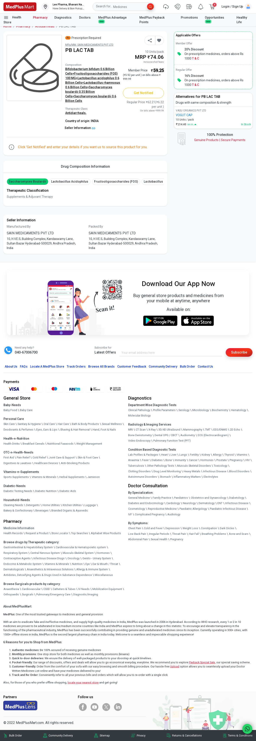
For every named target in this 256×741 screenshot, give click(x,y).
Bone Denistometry (140, 435)
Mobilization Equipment (107, 589)
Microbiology (200, 410)
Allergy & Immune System (92, 569)
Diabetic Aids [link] (67, 491)
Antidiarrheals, (75, 113)
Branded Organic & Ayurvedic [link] (69, 510)
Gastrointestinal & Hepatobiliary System (28, 547)
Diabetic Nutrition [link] (46, 491)
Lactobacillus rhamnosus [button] (162, 181)
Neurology (189, 503)
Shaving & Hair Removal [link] (75, 429)
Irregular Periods (159, 533)
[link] (19, 6)
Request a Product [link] (37, 533)
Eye (87, 564)
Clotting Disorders (139, 471)
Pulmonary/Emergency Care (53, 594)
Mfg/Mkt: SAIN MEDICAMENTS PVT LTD (89, 44)
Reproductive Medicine (162, 508)
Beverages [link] (42, 510)
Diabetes (157, 460)
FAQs (23, 366)
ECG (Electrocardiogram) (213, 435)
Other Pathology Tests (160, 465)
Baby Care (26, 410)
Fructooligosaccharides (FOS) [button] (116, 181)
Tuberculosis (136, 465)
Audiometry (187, 435)
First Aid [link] (8, 457)
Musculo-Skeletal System (78, 553)
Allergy (217, 454)
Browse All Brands (101, 366)
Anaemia (133, 460)
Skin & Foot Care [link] (88, 457)
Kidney (206, 454)
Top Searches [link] (79, 533)
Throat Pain (179, 533)
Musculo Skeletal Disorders (194, 465)
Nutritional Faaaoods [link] (60, 443)
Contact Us (205, 366)
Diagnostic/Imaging (85, 594)
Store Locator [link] (59, 533)
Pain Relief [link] (23, 457)
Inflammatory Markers (187, 476)
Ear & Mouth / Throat (105, 564)
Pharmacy (40, 17)
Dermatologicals (13, 569)
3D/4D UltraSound (169, 429)
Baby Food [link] (10, 410)
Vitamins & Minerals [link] (44, 477)
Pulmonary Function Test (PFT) (172, 440)
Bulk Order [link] (15, 735)
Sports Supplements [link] (16, 477)
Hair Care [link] (63, 424)
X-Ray (152, 429)
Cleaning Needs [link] (13, 505)
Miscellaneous (104, 575)
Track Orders (76, 366)
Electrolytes (211, 476)
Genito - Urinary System (96, 558)
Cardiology (173, 503)
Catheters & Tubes (64, 589)
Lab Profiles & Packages (143, 454)
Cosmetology (136, 508)
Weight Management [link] (89, 443)
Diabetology (236, 497)
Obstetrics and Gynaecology (208, 497)
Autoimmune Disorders (142, 476)
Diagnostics (63, 17)
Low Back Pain (137, 533)
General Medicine (139, 497)
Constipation (209, 528)
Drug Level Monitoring (167, 471)
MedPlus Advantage (112, 19)
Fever (145, 460)
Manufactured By (19, 226)
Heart (164, 454)
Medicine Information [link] (18, 528)
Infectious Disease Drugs (49, 558)
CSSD (46, 589)
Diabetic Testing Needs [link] (17, 491)
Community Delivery (163, 366)
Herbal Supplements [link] (72, 477)
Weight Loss (190, 528)
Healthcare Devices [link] (46, 463)
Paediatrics (181, 497)
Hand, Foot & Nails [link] (104, 429)
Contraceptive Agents (17, 558)
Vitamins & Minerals (56, 564)
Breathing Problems (214, 533)
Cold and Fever (153, 528)
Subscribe (239, 352)
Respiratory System (15, 553)
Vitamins (241, 454)
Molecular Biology (139, 415)
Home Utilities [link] (51, 505)
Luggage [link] (90, 505)
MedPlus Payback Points (152, 20)
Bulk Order (187, 366)
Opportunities (214, 19)
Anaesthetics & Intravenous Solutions (50, 569)
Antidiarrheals (44, 26)
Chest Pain (134, 528)
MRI (130, 429)
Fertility (194, 454)
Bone (168, 460)
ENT (219, 503)
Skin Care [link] (9, 424)
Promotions (189, 17)
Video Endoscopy (139, 440)
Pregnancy (236, 460)
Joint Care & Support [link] (62, 457)
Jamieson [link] (93, 477)
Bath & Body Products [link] (85, 424)
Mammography (192, 429)
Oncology (73, 558)
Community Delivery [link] (61, 735)
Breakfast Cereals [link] (33, 443)
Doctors (85, 17)
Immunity (180, 460)
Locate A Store (47, 366)
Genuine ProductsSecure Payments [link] (219, 140)
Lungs (183, 454)
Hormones (103, 553)
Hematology (238, 410)
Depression (172, 528)
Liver (173, 454)
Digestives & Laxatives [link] (17, 463)
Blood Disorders (239, 471)
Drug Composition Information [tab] (85, 166)
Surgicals (27, 594)
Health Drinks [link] (11, 443)
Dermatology (207, 503)
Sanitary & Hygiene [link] (29, 424)
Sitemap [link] (105, 735)
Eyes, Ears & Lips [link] (46, 429)
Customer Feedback (131, 366)
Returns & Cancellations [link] (187, 735)
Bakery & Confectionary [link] (18, 510)
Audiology (173, 514)
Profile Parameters (164, 410)
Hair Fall (194, 533)
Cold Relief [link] (39, 457)
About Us (11, 366)
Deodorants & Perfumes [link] (18, 429)
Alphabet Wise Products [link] (106, 533)
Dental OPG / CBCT (166, 435)
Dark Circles (227, 528)
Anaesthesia (11, 589)
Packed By (96, 226)
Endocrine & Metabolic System (22, 564)
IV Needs (84, 589)
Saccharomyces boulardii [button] (27, 181)
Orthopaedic (11, 594)
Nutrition (77, 564)
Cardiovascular (31, 589)
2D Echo (235, 429)
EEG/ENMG (220, 429)
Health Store (12, 19)
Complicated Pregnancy (150, 514)
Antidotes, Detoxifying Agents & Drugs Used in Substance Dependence (47, 575)
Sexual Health (159, 539)
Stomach (165, 476)
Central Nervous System (45, 553)
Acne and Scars (238, 533)
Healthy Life (241, 20)
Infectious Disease (214, 471)
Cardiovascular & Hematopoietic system (81, 547)
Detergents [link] (33, 505)
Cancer (193, 460)
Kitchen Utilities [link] (72, 505)
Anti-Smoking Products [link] (75, 463)
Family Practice (162, 497)
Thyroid (229, 454)
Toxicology (220, 465)
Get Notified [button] (143, 93)
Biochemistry (220, 410)
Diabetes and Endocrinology (145, 503)
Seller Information (80, 128)
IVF (130, 514)
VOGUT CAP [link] (184, 115)
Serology (183, 410)
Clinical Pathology (139, 410)
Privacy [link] (141, 735)
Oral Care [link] (49, 424)
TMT (207, 429)
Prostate (221, 460)
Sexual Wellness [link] (112, 424)
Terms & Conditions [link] (240, 735)
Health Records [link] (13, 533)
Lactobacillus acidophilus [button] (69, 181)
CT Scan (141, 429)
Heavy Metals (192, 471)
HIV (247, 460)
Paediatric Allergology (193, 508)
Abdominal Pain (138, 539)
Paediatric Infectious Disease (228, 508)
